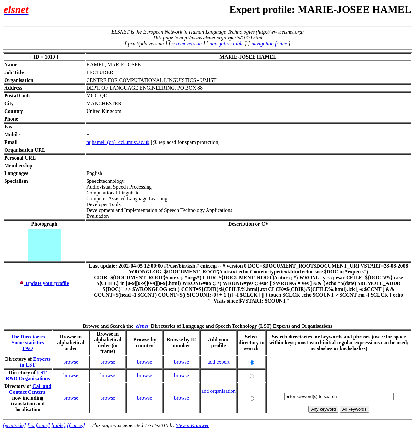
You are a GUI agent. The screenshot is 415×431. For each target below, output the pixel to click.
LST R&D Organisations (28, 375)
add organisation (218, 391)
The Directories (28, 336)
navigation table (226, 43)
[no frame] (38, 425)
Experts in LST (35, 362)
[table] (58, 425)
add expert (219, 362)
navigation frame (269, 43)
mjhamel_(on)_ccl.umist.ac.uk (117, 142)
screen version (187, 43)
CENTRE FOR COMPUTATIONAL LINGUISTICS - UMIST (151, 80)
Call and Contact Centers (30, 389)
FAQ (27, 348)
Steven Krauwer (192, 425)
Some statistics (28, 342)
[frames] (76, 425)
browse (70, 362)
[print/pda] (14, 425)
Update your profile (44, 283)
